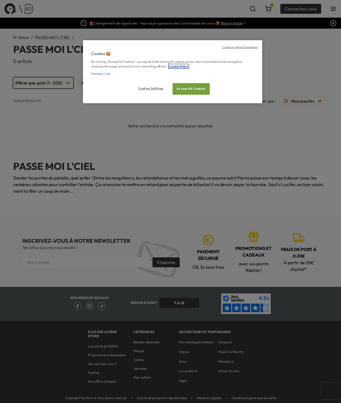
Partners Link (100, 74)
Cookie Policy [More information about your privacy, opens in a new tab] (178, 66)
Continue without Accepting (240, 47)
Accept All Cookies (190, 89)
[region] (172, 71)
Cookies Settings (150, 88)
